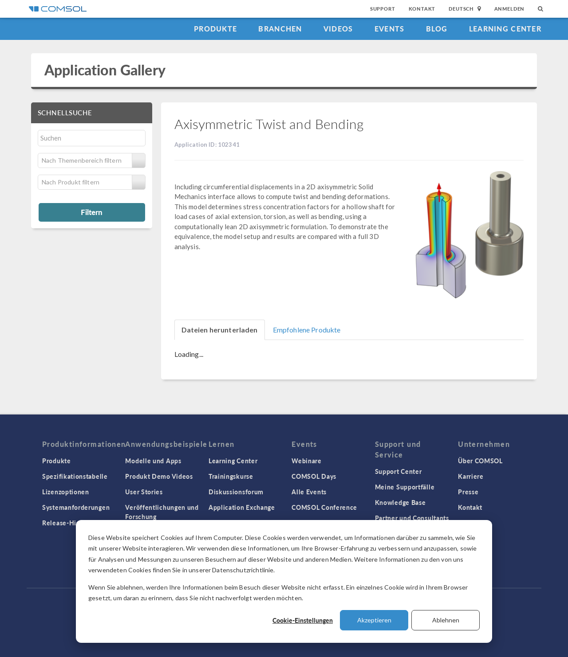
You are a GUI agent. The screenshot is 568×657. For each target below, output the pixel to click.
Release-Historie (68, 522)
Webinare (307, 460)
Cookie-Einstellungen (302, 620)
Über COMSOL (480, 460)
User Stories (143, 491)
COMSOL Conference (324, 507)
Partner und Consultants (412, 517)
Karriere (471, 476)
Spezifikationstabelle (75, 476)
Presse (468, 491)
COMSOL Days (314, 476)
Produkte (215, 28)
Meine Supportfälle (405, 486)
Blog (437, 28)
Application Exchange (242, 507)
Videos (338, 28)
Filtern (92, 212)
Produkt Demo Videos (159, 476)
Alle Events (309, 491)
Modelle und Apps (153, 460)
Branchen (280, 28)
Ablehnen (445, 620)
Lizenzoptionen (65, 491)
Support (382, 8)
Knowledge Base (400, 502)
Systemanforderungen (76, 507)
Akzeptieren (374, 620)
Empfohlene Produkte (307, 329)
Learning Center (505, 28)
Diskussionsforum (236, 491)
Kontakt (422, 8)
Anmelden (509, 8)
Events (390, 28)
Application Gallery (105, 70)
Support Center (398, 471)
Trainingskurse (231, 476)
